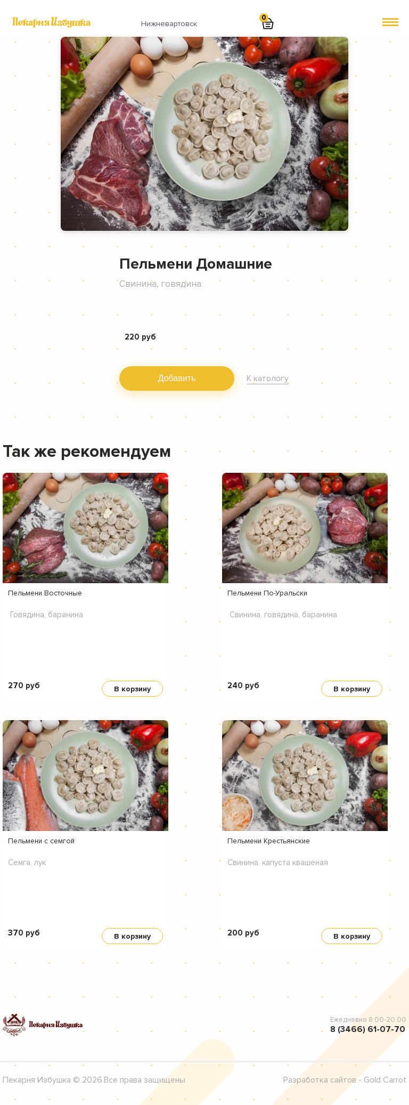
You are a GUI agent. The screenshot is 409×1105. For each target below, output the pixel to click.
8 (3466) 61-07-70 (367, 1029)
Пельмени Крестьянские (268, 840)
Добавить (177, 378)
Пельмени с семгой (41, 840)
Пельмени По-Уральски (267, 593)
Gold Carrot (385, 1080)
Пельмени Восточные (45, 593)
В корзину (132, 688)
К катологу (268, 378)
